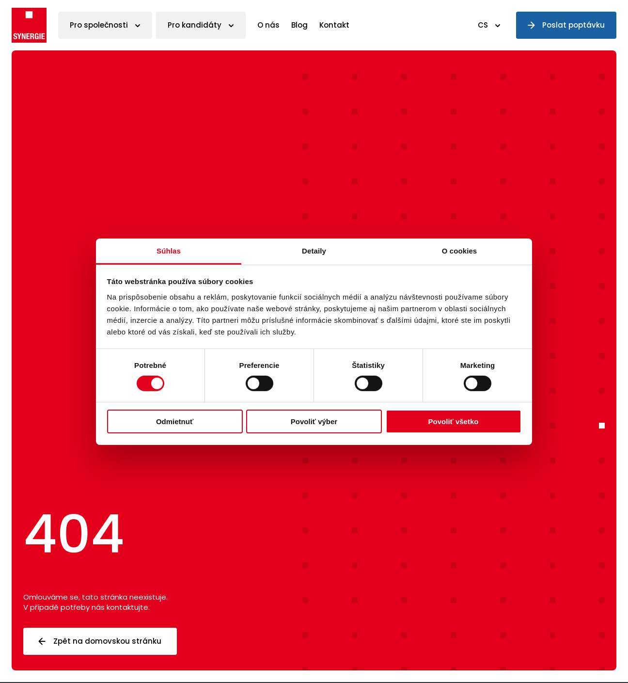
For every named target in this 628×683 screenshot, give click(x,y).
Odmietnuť (174, 421)
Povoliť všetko (453, 421)
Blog (299, 25)
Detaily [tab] (314, 250)
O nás (268, 25)
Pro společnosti (99, 25)
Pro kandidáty (194, 25)
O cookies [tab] (459, 250)
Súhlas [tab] (169, 250)
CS (483, 25)
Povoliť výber (314, 421)
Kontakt (334, 25)
